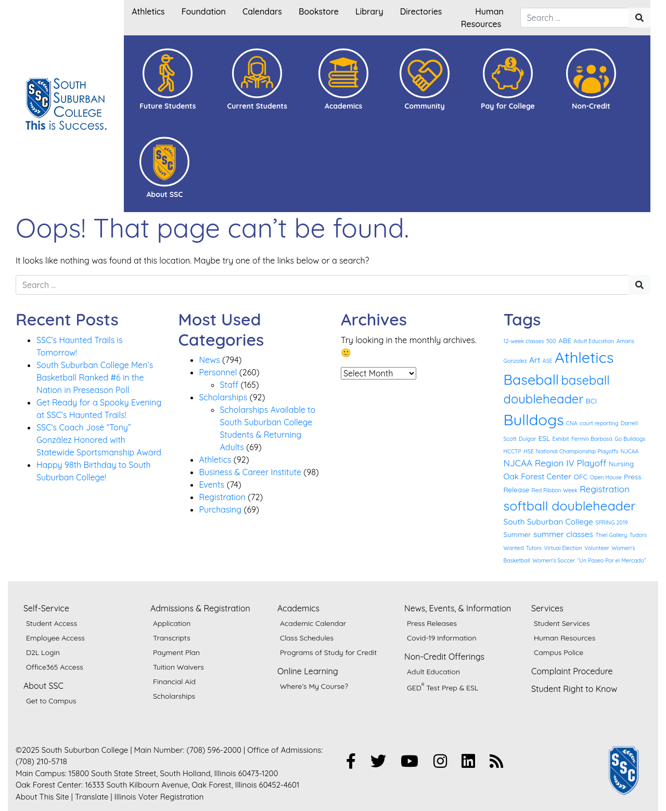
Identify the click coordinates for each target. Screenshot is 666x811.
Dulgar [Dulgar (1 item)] (527, 438)
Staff (229, 385)
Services (547, 608)
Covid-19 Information (442, 638)
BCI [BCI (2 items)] (591, 400)
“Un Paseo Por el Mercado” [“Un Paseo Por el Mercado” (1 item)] (612, 560)
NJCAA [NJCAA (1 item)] (630, 451)
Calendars (262, 11)
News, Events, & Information (457, 608)
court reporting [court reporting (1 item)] (599, 423)
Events (212, 484)
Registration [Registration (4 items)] (605, 488)
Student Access (51, 623)
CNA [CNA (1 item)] (572, 423)
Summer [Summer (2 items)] (517, 534)
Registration (222, 497)
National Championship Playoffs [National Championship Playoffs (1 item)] (577, 451)
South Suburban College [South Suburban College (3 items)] (548, 521)
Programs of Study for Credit (328, 652)
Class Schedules (307, 638)
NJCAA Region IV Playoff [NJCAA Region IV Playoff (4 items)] (555, 462)
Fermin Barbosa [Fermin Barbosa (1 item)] (591, 438)
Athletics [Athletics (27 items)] (584, 357)
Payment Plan (176, 652)
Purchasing (220, 509)
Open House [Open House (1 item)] (606, 477)
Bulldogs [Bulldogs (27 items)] (534, 419)
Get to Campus (51, 700)
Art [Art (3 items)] (534, 360)
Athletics (148, 11)
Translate (92, 797)
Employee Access (55, 638)
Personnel (218, 372)
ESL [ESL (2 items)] (544, 438)
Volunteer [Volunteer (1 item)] (596, 548)
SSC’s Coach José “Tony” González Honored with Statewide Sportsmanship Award (98, 439)
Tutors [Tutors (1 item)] (534, 548)
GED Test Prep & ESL (442, 687)
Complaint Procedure (571, 671)
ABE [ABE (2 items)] (564, 340)
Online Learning (307, 671)
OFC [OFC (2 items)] (581, 476)
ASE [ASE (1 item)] (548, 360)
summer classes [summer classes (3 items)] (563, 534)
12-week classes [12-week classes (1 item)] (524, 341)
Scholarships (223, 397)
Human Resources (564, 638)
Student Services (562, 623)
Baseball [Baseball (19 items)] (531, 379)
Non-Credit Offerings (444, 656)
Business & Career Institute (250, 472)
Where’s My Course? (314, 686)
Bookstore (319, 11)
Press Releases (432, 623)
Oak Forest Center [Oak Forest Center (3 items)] (538, 476)
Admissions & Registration (200, 608)
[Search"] (639, 18)
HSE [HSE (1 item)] (528, 451)
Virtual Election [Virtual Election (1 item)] (563, 548)
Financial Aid (174, 681)
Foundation (204, 11)
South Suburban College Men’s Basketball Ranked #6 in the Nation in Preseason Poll (94, 377)
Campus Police (558, 652)
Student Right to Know (574, 689)
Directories (421, 11)
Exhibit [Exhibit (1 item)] (561, 438)
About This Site (42, 797)
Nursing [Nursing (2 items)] (621, 463)
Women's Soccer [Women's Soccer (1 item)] (553, 560)
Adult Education (433, 671)
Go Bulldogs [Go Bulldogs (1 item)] (629, 438)
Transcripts (171, 638)
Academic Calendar (313, 623)
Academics (298, 608)
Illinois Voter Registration (159, 797)
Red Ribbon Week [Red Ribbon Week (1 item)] (555, 490)
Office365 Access (54, 667)
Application (171, 623)
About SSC (43, 686)
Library (369, 11)
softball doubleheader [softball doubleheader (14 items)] (570, 506)
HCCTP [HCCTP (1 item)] (512, 451)
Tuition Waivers (178, 667)
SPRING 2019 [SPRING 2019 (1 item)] (611, 522)
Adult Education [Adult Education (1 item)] (594, 341)
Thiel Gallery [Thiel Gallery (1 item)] (611, 535)
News (209, 360)
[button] (167, 79)
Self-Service (46, 608)
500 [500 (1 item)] (551, 341)
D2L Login (43, 652)
